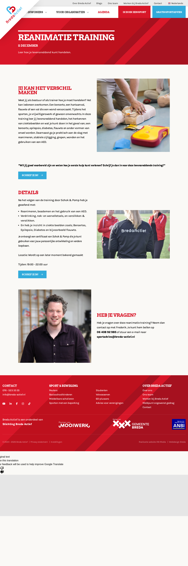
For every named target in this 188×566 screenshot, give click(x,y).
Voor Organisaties (70, 13)
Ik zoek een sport (134, 13)
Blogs (99, 3)
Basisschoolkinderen (62, 400)
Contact (158, 3)
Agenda (103, 13)
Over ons (148, 394)
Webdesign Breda (177, 453)
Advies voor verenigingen (111, 412)
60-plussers (103, 406)
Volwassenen (104, 400)
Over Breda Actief (82, 3)
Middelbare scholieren (63, 406)
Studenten (102, 394)
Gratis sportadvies (169, 13)
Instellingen (56, 453)
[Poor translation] (2, 481)
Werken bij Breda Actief (135, 3)
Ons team (113, 3)
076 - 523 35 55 (11, 394)
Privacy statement (39, 453)
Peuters (53, 394)
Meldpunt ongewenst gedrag (160, 412)
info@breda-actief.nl (15, 400)
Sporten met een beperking (66, 412)
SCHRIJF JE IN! (30, 177)
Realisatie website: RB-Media (152, 453)
